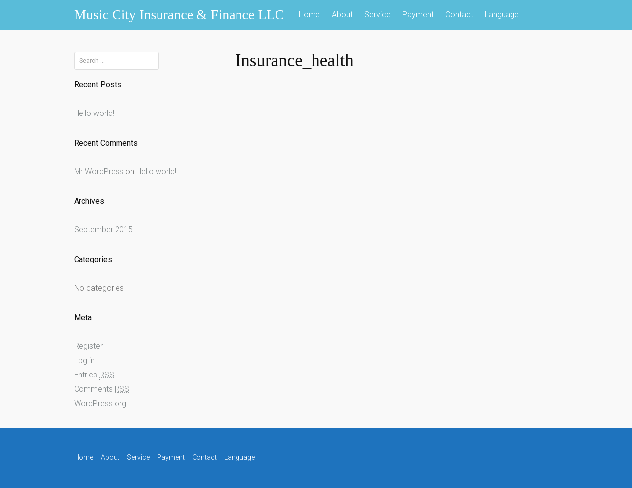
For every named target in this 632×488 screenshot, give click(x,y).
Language (502, 14)
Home (309, 14)
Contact (459, 14)
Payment (418, 14)
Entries (94, 375)
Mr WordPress (98, 171)
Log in (84, 360)
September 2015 (103, 229)
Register (88, 346)
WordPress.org (100, 403)
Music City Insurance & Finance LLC (179, 14)
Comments (101, 389)
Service (377, 14)
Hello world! (94, 113)
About (342, 14)
